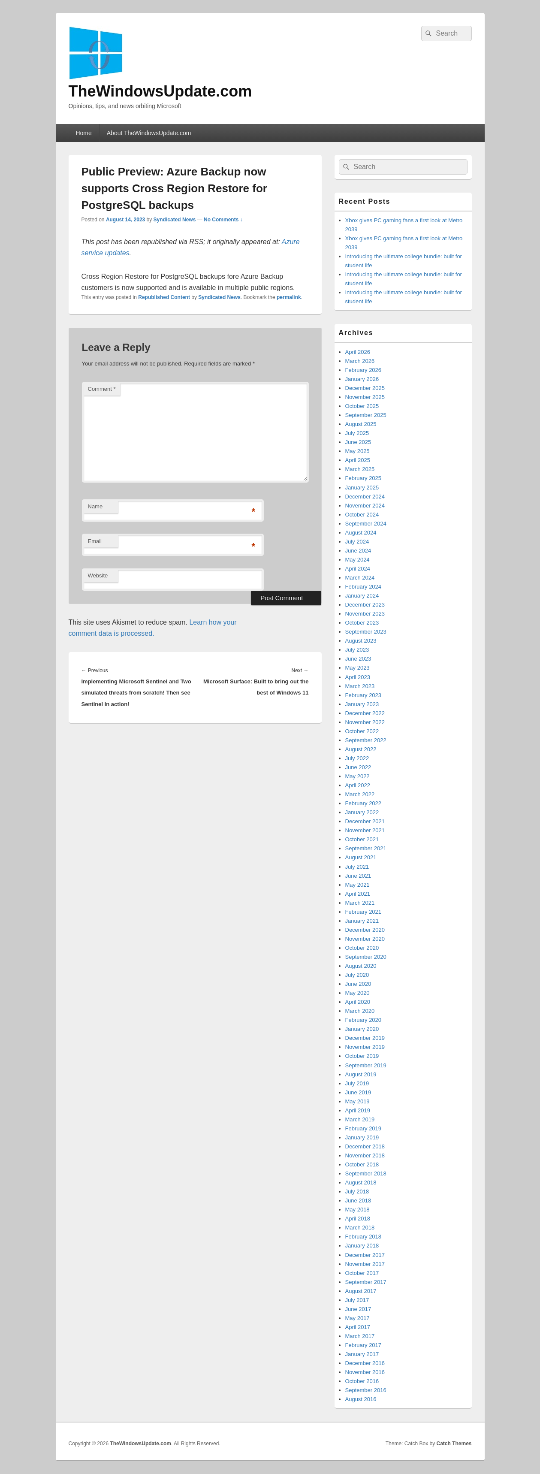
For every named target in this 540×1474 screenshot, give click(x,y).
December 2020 (365, 930)
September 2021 (365, 848)
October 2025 (362, 406)
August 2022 (361, 749)
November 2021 (365, 830)
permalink (289, 297)
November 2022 (365, 722)
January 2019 (362, 1137)
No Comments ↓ (223, 220)
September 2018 (365, 1173)
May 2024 (357, 559)
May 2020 (357, 993)
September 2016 (365, 1390)
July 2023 (357, 649)
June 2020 (358, 984)
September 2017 (365, 1282)
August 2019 (361, 1074)
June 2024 (358, 550)
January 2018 (362, 1245)
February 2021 (363, 912)
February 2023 (363, 695)
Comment (102, 389)
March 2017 (360, 1336)
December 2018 (365, 1146)
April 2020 (358, 1002)
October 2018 (362, 1164)
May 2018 (357, 1209)
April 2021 (358, 894)
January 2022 (362, 812)
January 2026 (362, 379)
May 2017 (357, 1318)
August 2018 (361, 1182)
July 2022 (357, 758)
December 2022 (365, 713)
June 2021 (358, 876)
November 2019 (365, 1047)
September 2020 (365, 957)
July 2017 (357, 1300)
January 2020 (362, 1029)
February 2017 (363, 1345)
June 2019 (358, 1092)
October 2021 (362, 839)
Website (98, 575)
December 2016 (365, 1363)
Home (83, 133)
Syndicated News (175, 220)
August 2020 (361, 966)
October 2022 (362, 731)
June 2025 (358, 442)
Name (95, 506)
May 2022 (357, 776)
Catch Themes (453, 1444)
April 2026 (358, 352)
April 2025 (358, 460)
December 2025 (365, 388)
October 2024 (362, 514)
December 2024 (365, 496)
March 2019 (360, 1119)
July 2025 (357, 433)
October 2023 (362, 622)
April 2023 (358, 677)
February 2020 (363, 1020)
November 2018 (365, 1155)
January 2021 (362, 921)
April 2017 (358, 1327)
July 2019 (357, 1083)
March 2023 (360, 686)
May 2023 (357, 668)
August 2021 (361, 857)
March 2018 (360, 1227)
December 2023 (365, 604)
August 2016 (361, 1399)
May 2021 (357, 885)
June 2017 (358, 1309)
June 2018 (358, 1200)
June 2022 (358, 767)
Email (95, 541)
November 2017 (365, 1264)
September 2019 (365, 1065)
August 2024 (361, 532)
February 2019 (363, 1128)
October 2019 (362, 1056)
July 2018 (357, 1191)
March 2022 (360, 794)
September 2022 (365, 740)
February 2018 (363, 1236)
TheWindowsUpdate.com (160, 91)
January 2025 (362, 487)
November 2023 (365, 613)
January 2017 (362, 1354)
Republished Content (164, 297)
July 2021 (357, 867)
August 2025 (361, 424)
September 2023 (365, 631)
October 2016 (362, 1381)
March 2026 (360, 361)
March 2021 (360, 903)
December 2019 (365, 1038)
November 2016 (365, 1372)
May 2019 (357, 1101)
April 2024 (358, 568)
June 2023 (358, 658)
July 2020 (357, 975)
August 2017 (361, 1291)
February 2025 (363, 478)
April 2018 (358, 1218)
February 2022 (363, 803)
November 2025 (365, 397)
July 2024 (357, 541)
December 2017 (365, 1255)
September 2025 (365, 415)
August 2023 (361, 640)
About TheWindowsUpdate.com (149, 133)
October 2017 (362, 1273)
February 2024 (363, 586)
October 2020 (362, 948)
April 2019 (358, 1110)
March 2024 (360, 577)
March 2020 (360, 1011)
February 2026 (363, 370)
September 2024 (365, 523)
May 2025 (357, 451)
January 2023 (362, 704)
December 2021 (365, 821)
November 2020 (365, 939)
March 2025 (360, 469)
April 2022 (358, 785)
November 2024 (365, 505)
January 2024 (362, 595)
